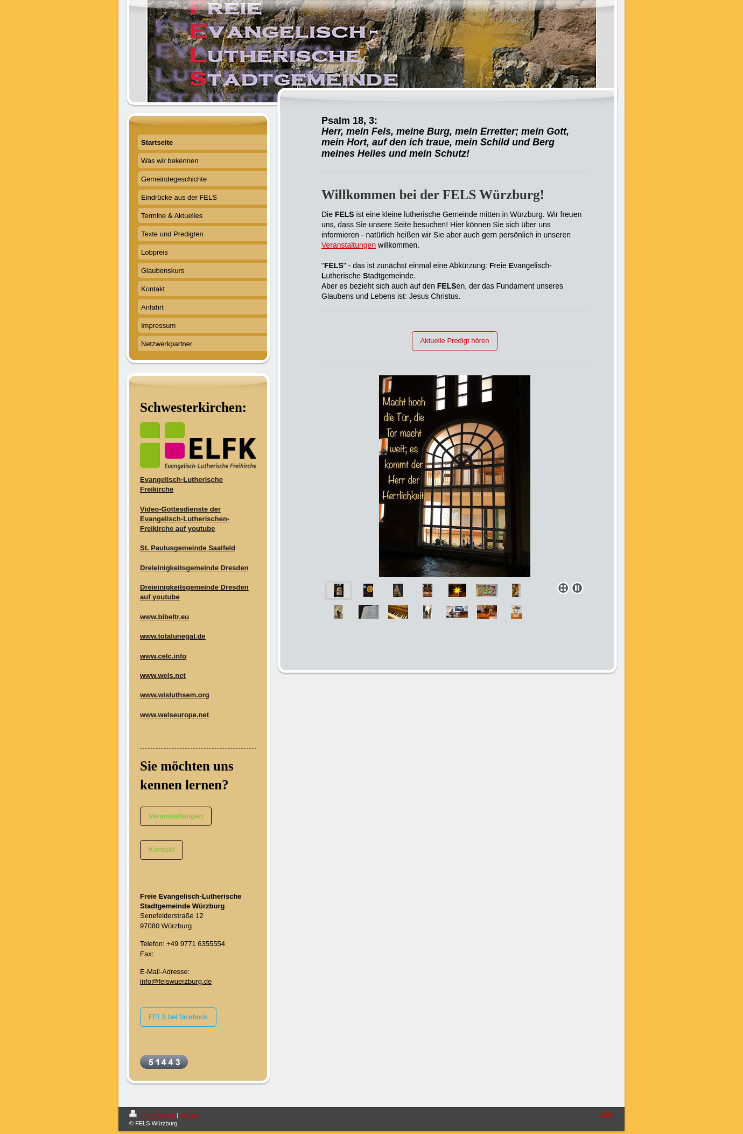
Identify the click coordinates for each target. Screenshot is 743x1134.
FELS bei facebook (178, 1017)
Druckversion (153, 1115)
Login (606, 1113)
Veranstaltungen (348, 245)
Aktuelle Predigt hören (454, 341)
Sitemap (190, 1115)
